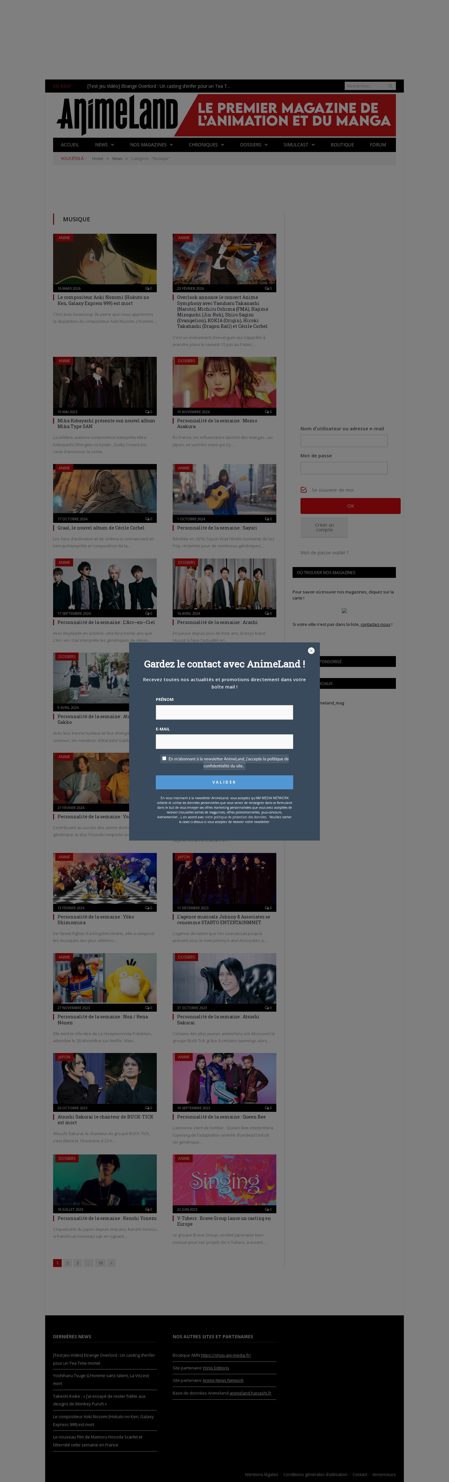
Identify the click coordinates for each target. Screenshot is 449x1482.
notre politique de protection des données (235, 817)
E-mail (163, 729)
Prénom (165, 699)
